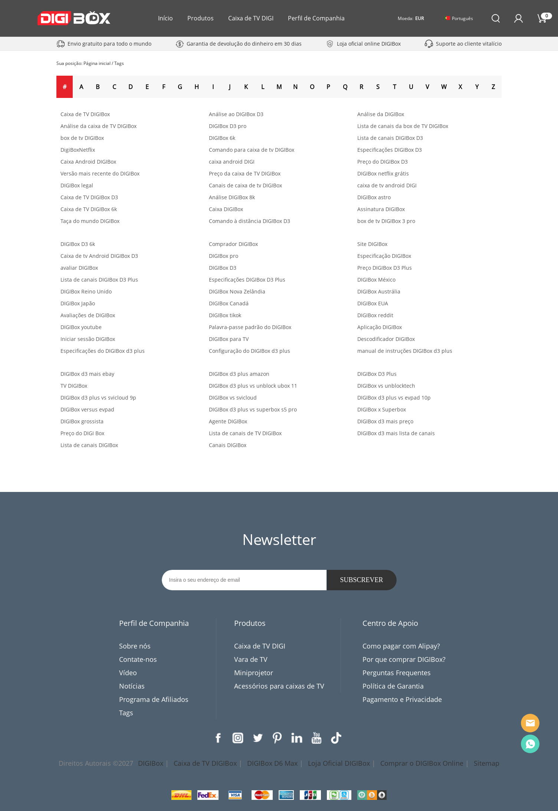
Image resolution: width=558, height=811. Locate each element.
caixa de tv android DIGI (387, 185)
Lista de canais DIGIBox (89, 445)
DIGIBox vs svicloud (233, 397)
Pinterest (277, 738)
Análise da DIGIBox (380, 114)
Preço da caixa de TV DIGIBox (244, 173)
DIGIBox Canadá (229, 303)
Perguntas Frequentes (396, 672)
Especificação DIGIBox (384, 255)
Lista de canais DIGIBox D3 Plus (99, 279)
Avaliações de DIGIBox (87, 315)
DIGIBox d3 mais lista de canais (396, 433)
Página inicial (97, 63)
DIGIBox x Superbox (381, 409)
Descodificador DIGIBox (386, 338)
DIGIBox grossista (82, 421)
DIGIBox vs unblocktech (386, 385)
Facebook (218, 738)
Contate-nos (138, 659)
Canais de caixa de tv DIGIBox (245, 185)
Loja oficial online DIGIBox (369, 43)
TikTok (336, 738)
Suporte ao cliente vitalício (469, 43)
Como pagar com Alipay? (401, 645)
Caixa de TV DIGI (250, 18)
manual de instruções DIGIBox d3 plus (404, 350)
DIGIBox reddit (375, 315)
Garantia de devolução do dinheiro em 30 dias (244, 43)
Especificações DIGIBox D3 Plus (247, 279)
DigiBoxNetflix (77, 149)
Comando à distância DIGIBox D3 (249, 220)
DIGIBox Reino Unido (86, 291)
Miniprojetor (253, 672)
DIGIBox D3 (222, 267)
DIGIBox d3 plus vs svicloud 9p (98, 397)
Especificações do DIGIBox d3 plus (102, 350)
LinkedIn (297, 738)
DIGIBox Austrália (378, 291)
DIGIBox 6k (222, 137)
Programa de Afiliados (153, 699)
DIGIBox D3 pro (227, 125)
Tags (119, 63)
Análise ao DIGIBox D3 (236, 114)
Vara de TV (250, 659)
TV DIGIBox (73, 385)
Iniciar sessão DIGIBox (87, 338)
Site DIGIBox (372, 243)
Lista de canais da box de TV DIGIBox (402, 125)
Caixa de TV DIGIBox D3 (89, 197)
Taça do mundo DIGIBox (89, 220)
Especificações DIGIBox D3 (389, 149)
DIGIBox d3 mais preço (385, 421)
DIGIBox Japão (77, 303)
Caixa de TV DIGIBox (85, 114)
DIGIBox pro (223, 255)
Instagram (238, 738)
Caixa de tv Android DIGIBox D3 (99, 255)
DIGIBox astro (374, 197)
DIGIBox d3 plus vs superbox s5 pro (253, 409)
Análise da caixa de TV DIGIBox (98, 125)
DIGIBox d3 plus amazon (239, 373)
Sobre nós (135, 645)
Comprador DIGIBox (233, 243)
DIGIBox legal (76, 185)
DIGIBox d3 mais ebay (87, 373)
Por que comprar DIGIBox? (404, 659)
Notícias (132, 686)
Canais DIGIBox (227, 445)
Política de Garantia (393, 686)
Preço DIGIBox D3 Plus (384, 267)
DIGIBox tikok (225, 315)
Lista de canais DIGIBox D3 (390, 137)
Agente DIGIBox (228, 421)
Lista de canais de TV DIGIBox (245, 433)
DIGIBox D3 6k (77, 243)
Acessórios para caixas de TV (279, 686)
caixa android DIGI (232, 161)
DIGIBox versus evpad (87, 409)
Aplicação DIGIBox (379, 327)
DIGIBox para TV (229, 338)
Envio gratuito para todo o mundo (109, 43)
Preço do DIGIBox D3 (382, 161)
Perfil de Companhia (316, 18)
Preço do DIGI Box (82, 433)
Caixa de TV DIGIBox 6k (88, 209)
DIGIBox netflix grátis (383, 173)
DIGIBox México (376, 279)
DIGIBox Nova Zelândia (237, 291)
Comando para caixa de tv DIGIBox (251, 149)
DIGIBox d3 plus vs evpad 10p (394, 397)
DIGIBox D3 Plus (377, 373)
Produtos (200, 18)
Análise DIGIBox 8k (232, 197)
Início (165, 18)
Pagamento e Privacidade (402, 699)
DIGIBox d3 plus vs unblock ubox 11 (253, 385)
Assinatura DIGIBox (381, 209)
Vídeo (128, 672)
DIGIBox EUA (372, 303)
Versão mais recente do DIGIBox (100, 173)
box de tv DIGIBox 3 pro (386, 220)
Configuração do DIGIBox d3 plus (249, 350)
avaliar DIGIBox (79, 267)
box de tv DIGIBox (82, 137)
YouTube (316, 738)
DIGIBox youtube (81, 327)
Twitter (257, 738)
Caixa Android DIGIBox (88, 161)
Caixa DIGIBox (226, 209)
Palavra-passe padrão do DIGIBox (250, 327)
